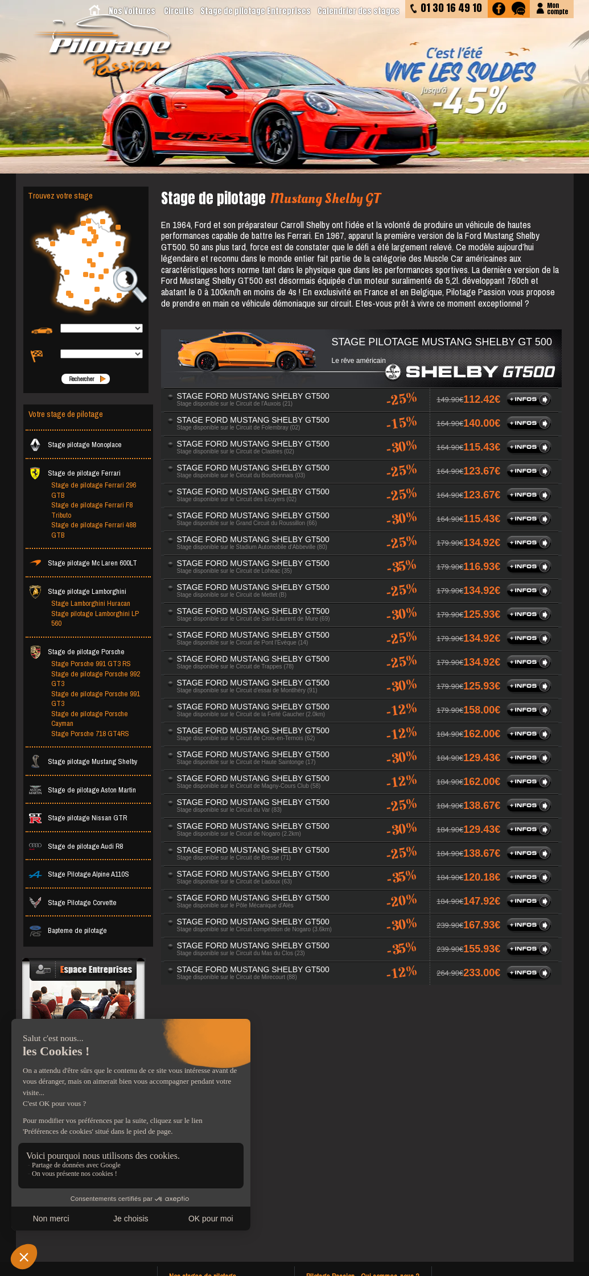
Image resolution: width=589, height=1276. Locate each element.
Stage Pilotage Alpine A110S (78, 874)
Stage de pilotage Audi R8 (75, 846)
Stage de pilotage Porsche (76, 651)
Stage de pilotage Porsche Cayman (89, 718)
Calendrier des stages (358, 11)
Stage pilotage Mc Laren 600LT (82, 562)
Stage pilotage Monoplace (75, 444)
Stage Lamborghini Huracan (90, 603)
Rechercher (81, 379)
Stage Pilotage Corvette (72, 902)
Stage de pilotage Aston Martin (82, 789)
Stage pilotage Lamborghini (77, 591)
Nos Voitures (132, 11)
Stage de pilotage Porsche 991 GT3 (95, 699)
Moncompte (557, 8)
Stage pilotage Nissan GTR (77, 817)
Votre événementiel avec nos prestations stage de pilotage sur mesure (85, 1044)
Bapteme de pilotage (67, 930)
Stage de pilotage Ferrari (74, 473)
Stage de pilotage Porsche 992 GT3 (95, 679)
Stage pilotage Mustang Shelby (82, 761)
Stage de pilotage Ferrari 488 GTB (93, 530)
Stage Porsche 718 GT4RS (90, 733)
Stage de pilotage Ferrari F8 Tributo (92, 510)
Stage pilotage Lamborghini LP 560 (95, 618)
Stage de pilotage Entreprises (255, 11)
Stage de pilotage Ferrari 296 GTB (93, 490)
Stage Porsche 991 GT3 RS (91, 663)
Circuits (178, 11)
